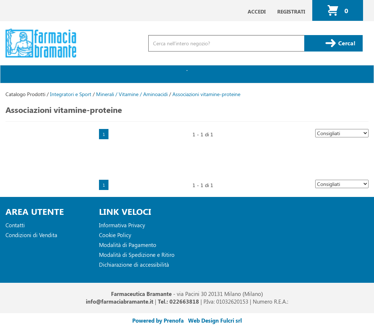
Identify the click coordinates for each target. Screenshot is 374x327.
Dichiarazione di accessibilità (134, 264)
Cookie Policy (115, 235)
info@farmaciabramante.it (119, 301)
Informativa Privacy (122, 225)
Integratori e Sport (70, 94)
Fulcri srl (231, 320)
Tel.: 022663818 (178, 301)
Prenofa (174, 320)
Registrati (291, 11)
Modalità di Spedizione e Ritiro (137, 254)
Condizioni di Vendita (31, 235)
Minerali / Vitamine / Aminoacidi (132, 94)
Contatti (15, 225)
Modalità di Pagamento (127, 244)
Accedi (257, 11)
